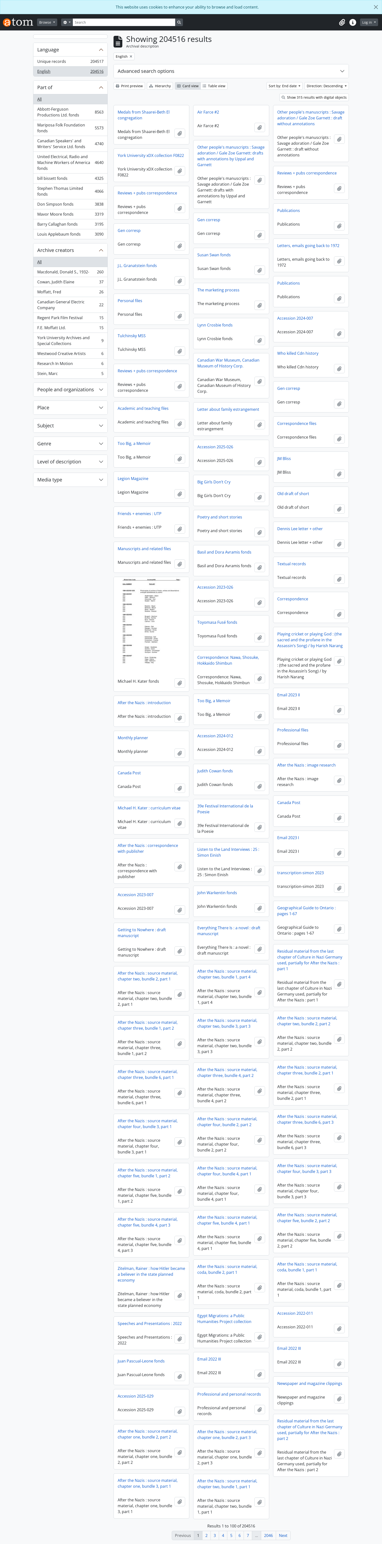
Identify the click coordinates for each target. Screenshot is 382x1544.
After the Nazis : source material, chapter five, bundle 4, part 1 (227, 1220)
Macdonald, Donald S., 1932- (70, 273)
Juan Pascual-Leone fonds (141, 1361)
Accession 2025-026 (215, 447)
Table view (214, 86)
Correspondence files (296, 423)
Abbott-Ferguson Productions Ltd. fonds (70, 112)
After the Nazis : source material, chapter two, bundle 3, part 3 (227, 1023)
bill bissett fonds (70, 179)
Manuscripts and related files (144, 548)
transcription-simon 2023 (300, 872)
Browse (45, 22)
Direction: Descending (325, 86)
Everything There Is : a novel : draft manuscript (228, 930)
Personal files (130, 300)
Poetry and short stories (219, 517)
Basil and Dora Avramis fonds (224, 552)
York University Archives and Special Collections (70, 340)
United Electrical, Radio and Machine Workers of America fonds (70, 162)
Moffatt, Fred (70, 293)
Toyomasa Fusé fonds (217, 622)
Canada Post (129, 773)
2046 (268, 1535)
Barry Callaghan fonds (70, 225)
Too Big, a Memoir (134, 443)
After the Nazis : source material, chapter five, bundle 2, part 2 (307, 1217)
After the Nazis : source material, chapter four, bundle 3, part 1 (148, 1123)
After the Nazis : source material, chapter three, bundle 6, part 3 (307, 1119)
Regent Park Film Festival (70, 319)
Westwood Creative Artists (70, 355)
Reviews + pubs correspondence (307, 173)
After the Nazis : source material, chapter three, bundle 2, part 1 (307, 1070)
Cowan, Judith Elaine (70, 283)
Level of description (59, 461)
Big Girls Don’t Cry (213, 482)
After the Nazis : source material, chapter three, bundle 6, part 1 (148, 1074)
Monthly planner (133, 737)
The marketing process (218, 290)
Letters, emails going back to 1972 (308, 245)
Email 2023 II (288, 695)
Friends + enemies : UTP (140, 513)
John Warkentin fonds (217, 892)
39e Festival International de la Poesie (225, 809)
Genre (44, 443)
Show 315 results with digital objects (314, 97)
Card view (188, 86)
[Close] (376, 7)
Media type (49, 479)
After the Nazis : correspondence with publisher (148, 848)
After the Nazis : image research (306, 765)
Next (283, 1535)
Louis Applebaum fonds (70, 235)
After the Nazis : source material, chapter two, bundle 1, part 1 (227, 1483)
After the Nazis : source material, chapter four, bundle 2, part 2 (227, 1121)
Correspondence (292, 599)
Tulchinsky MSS (132, 335)
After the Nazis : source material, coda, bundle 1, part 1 (307, 1267)
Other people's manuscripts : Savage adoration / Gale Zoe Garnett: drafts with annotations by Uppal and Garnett (231, 155)
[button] (342, 22)
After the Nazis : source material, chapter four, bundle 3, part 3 (307, 1168)
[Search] (124, 22)
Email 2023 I (288, 837)
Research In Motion (70, 365)
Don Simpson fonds (70, 205)
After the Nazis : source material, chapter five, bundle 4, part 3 (148, 1222)
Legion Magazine (133, 478)
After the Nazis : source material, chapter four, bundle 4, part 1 (227, 1171)
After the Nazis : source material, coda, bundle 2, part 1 (227, 1269)
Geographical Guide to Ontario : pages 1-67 (306, 910)
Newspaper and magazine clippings (309, 1383)
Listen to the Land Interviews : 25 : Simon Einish (228, 852)
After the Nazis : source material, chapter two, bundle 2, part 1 (148, 976)
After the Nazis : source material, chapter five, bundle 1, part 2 (148, 1173)
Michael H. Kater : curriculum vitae (149, 808)
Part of (44, 87)
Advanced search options (146, 71)
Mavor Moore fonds (70, 215)
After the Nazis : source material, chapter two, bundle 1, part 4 (227, 974)
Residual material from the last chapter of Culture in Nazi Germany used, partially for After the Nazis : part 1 (309, 960)
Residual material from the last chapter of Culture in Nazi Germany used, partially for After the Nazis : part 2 (309, 1429)
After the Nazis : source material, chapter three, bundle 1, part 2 (148, 1025)
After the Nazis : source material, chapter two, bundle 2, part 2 (307, 1020)
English (70, 72)
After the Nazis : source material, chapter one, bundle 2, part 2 (148, 1434)
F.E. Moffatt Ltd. (70, 329)
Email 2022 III (289, 1348)
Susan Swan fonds (214, 255)
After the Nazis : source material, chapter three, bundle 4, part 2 (227, 1072)
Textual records (291, 563)
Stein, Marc (70, 374)
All (39, 99)
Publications (288, 210)
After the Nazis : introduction (144, 702)
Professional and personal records (229, 1394)
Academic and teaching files (143, 408)
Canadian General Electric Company (70, 304)
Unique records (70, 62)
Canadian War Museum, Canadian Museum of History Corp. (228, 363)
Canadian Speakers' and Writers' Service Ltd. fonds (70, 143)
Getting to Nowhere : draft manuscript (142, 932)
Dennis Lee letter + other (300, 528)
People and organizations (65, 389)
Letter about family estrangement (228, 409)
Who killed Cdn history (297, 353)
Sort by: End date (283, 86)
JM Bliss (284, 458)
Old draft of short (293, 493)
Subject (45, 425)
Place (43, 407)
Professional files (292, 730)
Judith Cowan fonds (215, 771)
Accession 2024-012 (215, 735)
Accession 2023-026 (215, 587)
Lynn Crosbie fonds (215, 325)
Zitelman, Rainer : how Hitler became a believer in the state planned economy (151, 1274)
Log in (367, 22)
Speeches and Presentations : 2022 (150, 1323)
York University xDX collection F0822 (151, 155)
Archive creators (55, 250)
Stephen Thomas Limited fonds (70, 191)
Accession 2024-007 (295, 318)
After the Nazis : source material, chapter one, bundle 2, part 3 (227, 1434)
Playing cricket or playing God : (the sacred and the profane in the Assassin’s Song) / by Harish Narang (310, 639)
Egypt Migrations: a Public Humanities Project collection (224, 1318)
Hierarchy (160, 86)
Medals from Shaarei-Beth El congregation (144, 115)
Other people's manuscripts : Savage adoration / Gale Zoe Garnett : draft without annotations (310, 117)
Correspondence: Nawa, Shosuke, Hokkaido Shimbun (228, 660)
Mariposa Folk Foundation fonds (70, 128)
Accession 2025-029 (135, 1396)
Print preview (129, 86)
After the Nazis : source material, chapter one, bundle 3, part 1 (148, 1483)
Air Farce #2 (208, 112)
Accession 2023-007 (135, 894)
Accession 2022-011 (295, 1313)
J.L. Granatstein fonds (137, 265)
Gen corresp (208, 219)
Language (48, 49)
